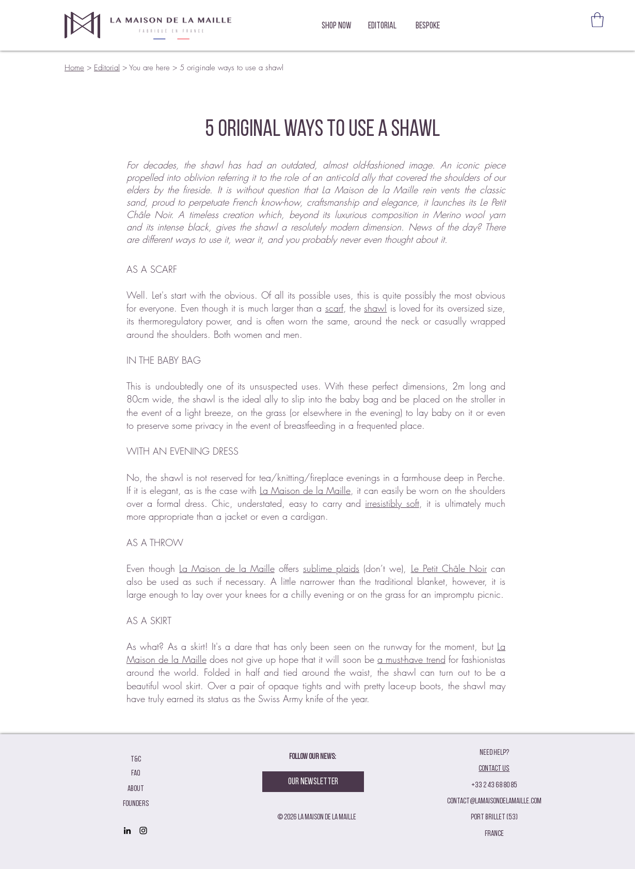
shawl (375, 308)
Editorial (107, 68)
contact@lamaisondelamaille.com (494, 801)
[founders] (135, 804)
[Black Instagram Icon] (143, 830)
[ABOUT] (135, 789)
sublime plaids (331, 568)
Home (74, 68)
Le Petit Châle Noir (449, 568)
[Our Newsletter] (313, 781)
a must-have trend (411, 659)
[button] (597, 19)
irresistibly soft (392, 503)
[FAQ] (135, 773)
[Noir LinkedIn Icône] (127, 830)
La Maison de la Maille (305, 490)
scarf (334, 308)
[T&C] (136, 759)
